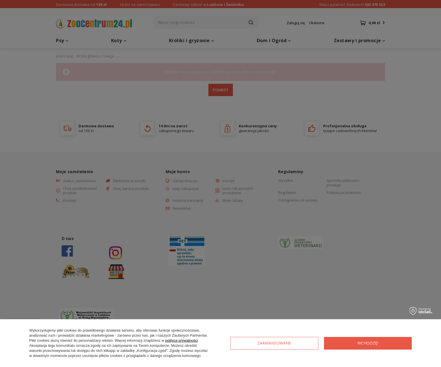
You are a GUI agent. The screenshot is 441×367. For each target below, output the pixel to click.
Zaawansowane (274, 343)
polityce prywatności (181, 340)
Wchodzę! (367, 343)
